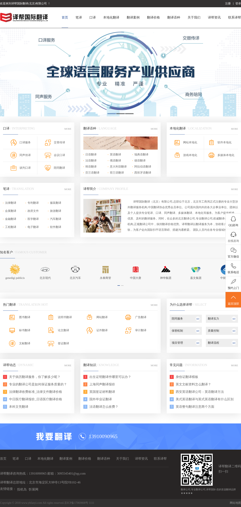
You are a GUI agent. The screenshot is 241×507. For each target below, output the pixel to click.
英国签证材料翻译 (102, 391)
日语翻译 (91, 154)
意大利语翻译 (118, 166)
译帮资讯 (214, 17)
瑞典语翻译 (141, 154)
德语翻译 (140, 160)
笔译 (79, 17)
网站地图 (235, 502)
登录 (238, 3)
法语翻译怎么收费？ (103, 406)
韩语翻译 (91, 166)
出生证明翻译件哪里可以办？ (110, 377)
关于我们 (194, 17)
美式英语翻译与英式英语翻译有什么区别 (205, 399)
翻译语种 (173, 17)
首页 (65, 17)
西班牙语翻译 (142, 172)
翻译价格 (153, 17)
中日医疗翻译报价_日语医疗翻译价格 (35, 399)
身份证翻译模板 (187, 377)
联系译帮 (234, 17)
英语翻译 (115, 154)
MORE (67, 128)
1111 (91, 502)
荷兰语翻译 (117, 172)
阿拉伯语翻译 (142, 166)
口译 (92, 17)
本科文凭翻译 (18, 406)
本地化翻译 (111, 17)
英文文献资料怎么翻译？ (193, 384)
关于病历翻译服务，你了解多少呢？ (34, 377)
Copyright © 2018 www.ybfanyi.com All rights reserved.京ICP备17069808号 (44, 502)
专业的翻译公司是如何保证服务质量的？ (38, 384)
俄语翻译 (115, 160)
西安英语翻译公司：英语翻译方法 (200, 391)
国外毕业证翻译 (100, 399)
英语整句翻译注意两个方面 (195, 406)
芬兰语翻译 (92, 172)
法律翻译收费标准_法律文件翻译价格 (35, 391)
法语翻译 (91, 160)
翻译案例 (133, 17)
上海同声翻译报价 (102, 384)
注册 (228, 3)
